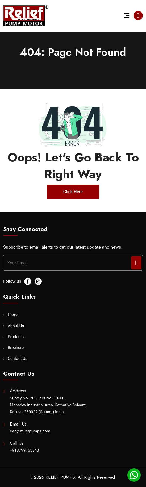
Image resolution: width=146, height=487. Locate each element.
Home (13, 315)
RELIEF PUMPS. (60, 477)
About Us (16, 326)
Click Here (73, 191)
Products (16, 337)
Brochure (16, 347)
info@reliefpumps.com (30, 431)
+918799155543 (24, 450)
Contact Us (17, 358)
